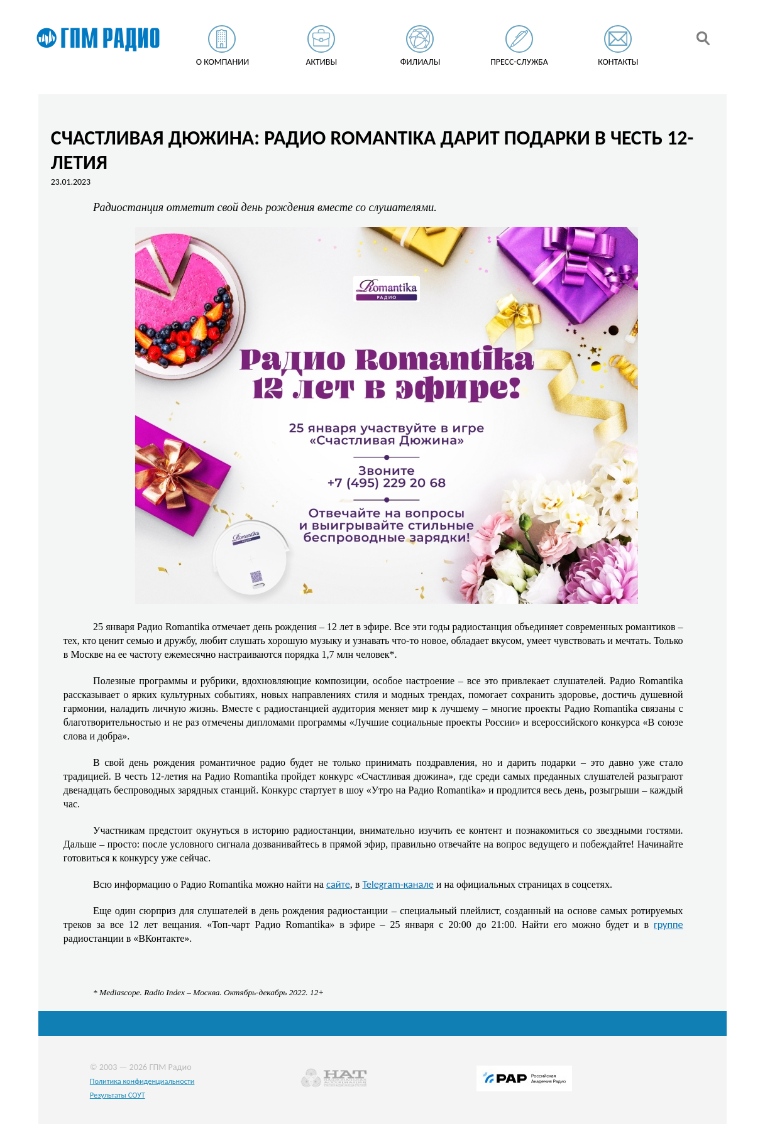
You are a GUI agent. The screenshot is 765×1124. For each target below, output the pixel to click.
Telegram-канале (397, 884)
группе (668, 924)
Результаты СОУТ (117, 1094)
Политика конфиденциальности (142, 1081)
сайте (338, 884)
